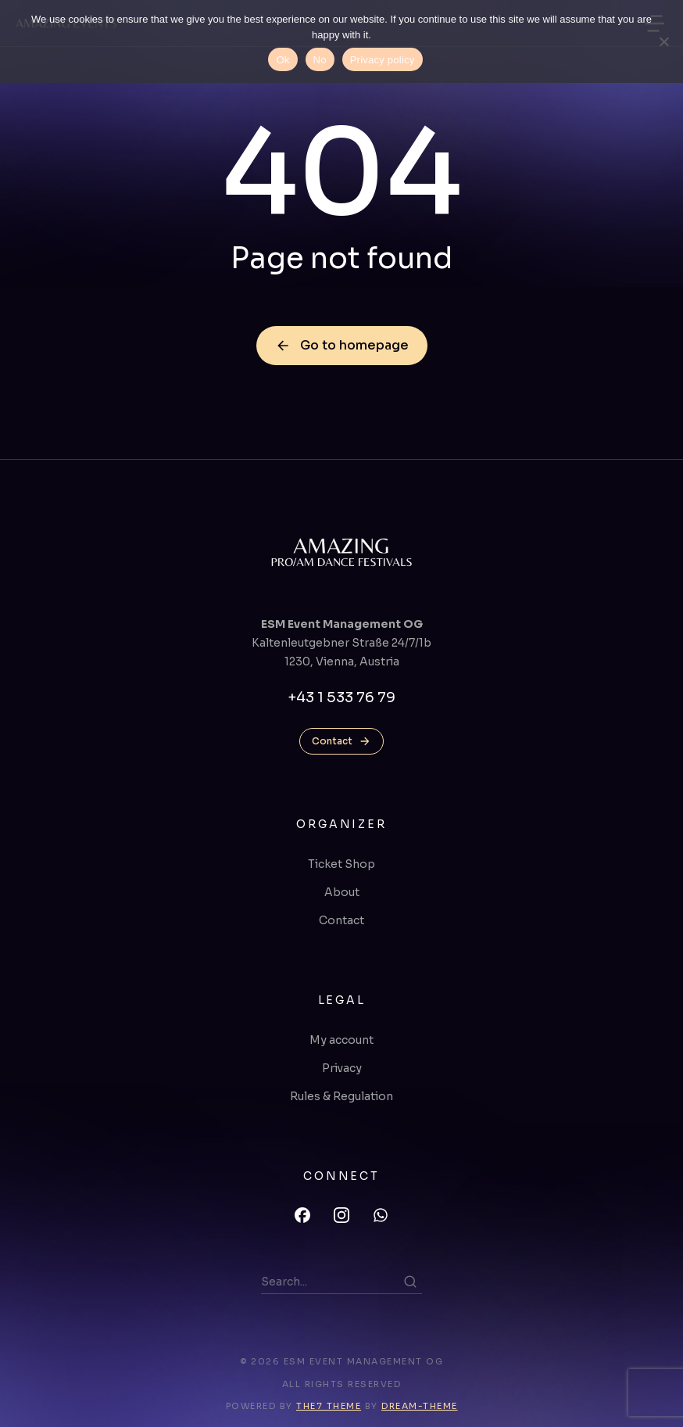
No (320, 60)
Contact (341, 741)
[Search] (410, 1281)
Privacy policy (382, 60)
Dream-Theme (419, 1405)
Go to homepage (342, 345)
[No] (663, 41)
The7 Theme (328, 1405)
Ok (282, 60)
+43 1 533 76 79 (341, 697)
